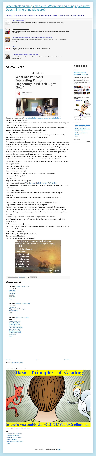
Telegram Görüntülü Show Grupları (17, 308)
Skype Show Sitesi (13, 310)
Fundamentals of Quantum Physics (15, 441)
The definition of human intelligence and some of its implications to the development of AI (32, 37)
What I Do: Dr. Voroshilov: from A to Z (21, 29)
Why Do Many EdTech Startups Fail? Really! (41, 183)
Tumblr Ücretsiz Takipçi (14, 329)
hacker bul (11, 295)
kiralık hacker (12, 291)
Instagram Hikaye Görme (15, 332)
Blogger (59, 449)
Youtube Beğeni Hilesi (14, 322)
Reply (10, 298)
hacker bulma (12, 290)
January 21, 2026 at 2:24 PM (22, 317)
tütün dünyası (12, 293)
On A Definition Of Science (18, 20)
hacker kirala (12, 296)
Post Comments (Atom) (17, 362)
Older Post (66, 359)
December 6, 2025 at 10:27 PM (22, 303)
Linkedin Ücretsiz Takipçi (15, 330)
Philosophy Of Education (81, 127)
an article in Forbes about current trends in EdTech (43, 118)
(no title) (14, 46)
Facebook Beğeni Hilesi (14, 324)
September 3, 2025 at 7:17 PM (22, 286)
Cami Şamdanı (12, 334)
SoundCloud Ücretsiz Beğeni (16, 327)
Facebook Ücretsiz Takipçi (15, 326)
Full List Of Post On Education (82, 128)
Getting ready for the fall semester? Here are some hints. (25, 54)
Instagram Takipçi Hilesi (14, 321)
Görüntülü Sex (12, 307)
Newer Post (8, 359)
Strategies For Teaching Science (82, 125)
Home (37, 359)
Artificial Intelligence (80, 130)
